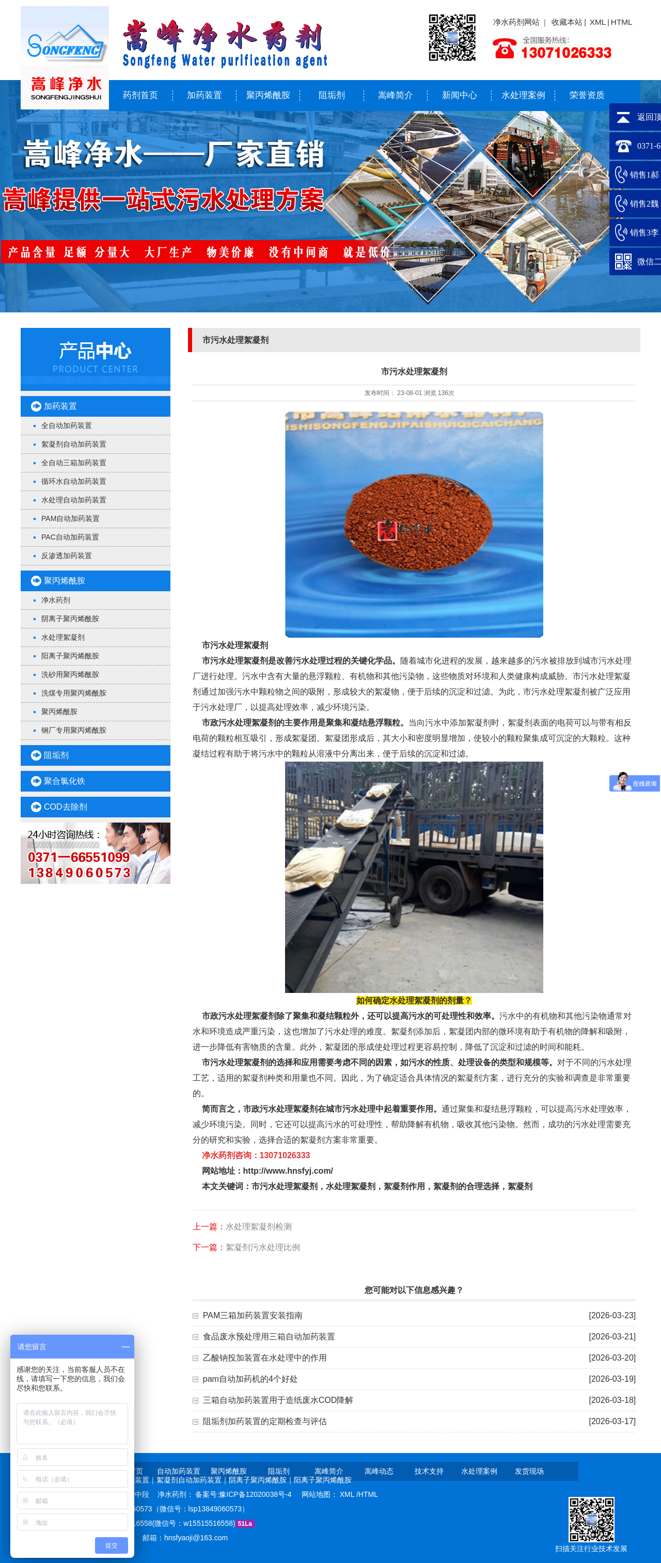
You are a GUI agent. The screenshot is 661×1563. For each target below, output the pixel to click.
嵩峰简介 (395, 95)
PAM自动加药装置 (70, 518)
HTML (622, 22)
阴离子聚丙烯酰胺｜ (261, 1480)
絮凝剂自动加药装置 (73, 444)
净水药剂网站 (516, 22)
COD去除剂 (65, 806)
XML (598, 22)
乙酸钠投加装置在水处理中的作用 (265, 1357)
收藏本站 (567, 22)
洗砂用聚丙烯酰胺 (70, 674)
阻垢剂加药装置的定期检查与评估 (265, 1421)
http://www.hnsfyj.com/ (288, 1170)
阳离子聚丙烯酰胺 (70, 656)
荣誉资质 (587, 95)
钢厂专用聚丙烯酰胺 (73, 730)
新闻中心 (459, 95)
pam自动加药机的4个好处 (250, 1379)
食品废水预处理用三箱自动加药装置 (269, 1336)
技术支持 (429, 1471)
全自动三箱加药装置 (73, 463)
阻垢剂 (332, 95)
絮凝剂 (520, 1186)
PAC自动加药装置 (70, 537)
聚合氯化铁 (64, 781)
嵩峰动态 (379, 1471)
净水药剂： (177, 1494)
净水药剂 (55, 600)
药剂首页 (140, 95)
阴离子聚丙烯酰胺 (70, 618)
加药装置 (204, 95)
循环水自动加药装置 (73, 481)
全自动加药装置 (66, 425)
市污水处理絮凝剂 (235, 645)
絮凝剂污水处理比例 (263, 1247)
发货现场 (529, 1471)
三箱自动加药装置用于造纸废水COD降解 (278, 1400)
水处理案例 (523, 95)
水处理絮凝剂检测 (259, 1226)
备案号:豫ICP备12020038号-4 (244, 1494)
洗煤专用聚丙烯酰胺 (73, 693)
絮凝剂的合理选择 (466, 1186)
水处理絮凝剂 (63, 637)
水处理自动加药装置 (73, 500)
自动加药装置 (178, 1471)
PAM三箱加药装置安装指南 (253, 1315)
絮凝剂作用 (404, 1186)
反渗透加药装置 (66, 555)
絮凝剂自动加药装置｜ (192, 1480)
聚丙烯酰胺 (268, 95)
